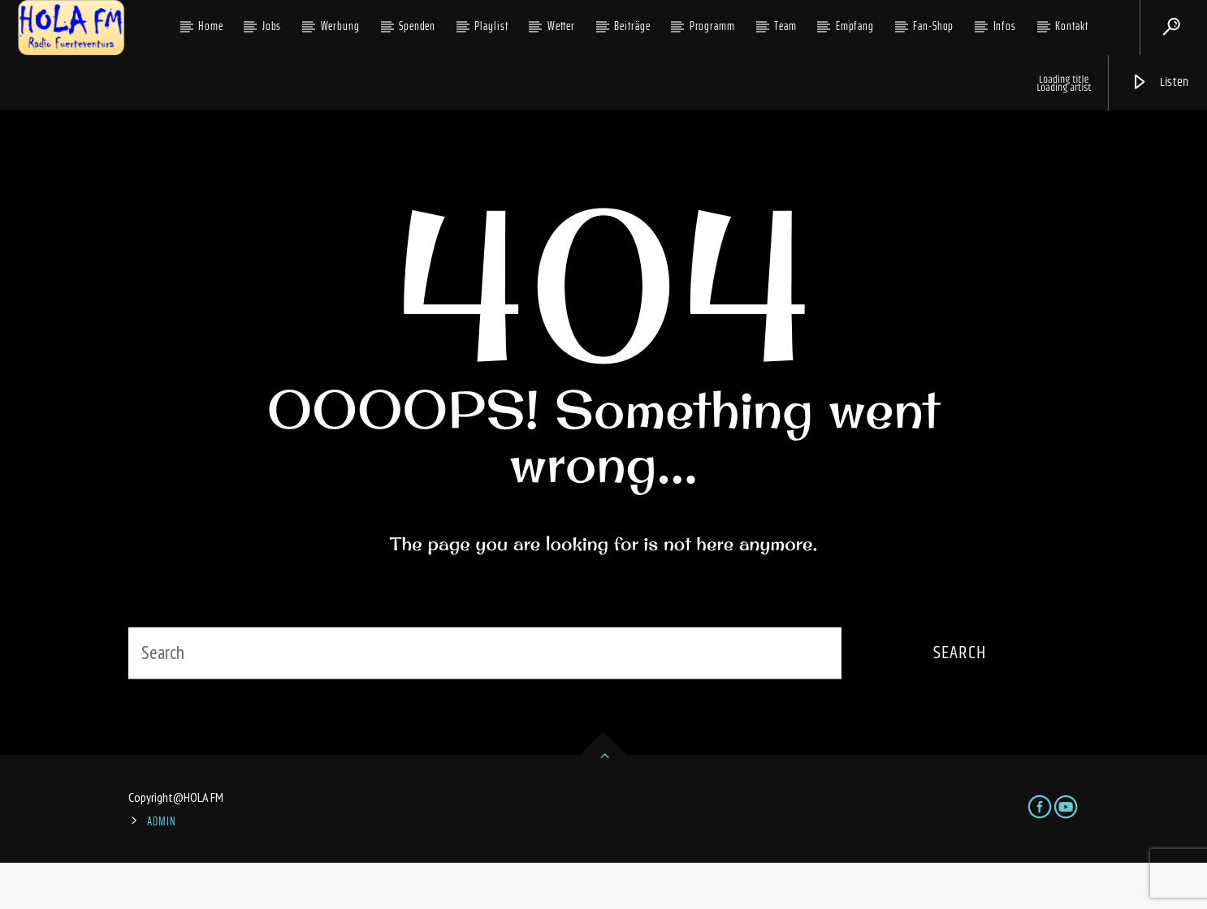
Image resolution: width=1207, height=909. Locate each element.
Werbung (340, 26)
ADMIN (161, 867)
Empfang (855, 26)
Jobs (272, 26)
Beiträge (632, 26)
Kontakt (1071, 26)
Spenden (417, 26)
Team (785, 26)
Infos (1005, 26)
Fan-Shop (933, 26)
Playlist (491, 26)
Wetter (561, 26)
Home (210, 26)
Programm (712, 26)
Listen (1160, 82)
